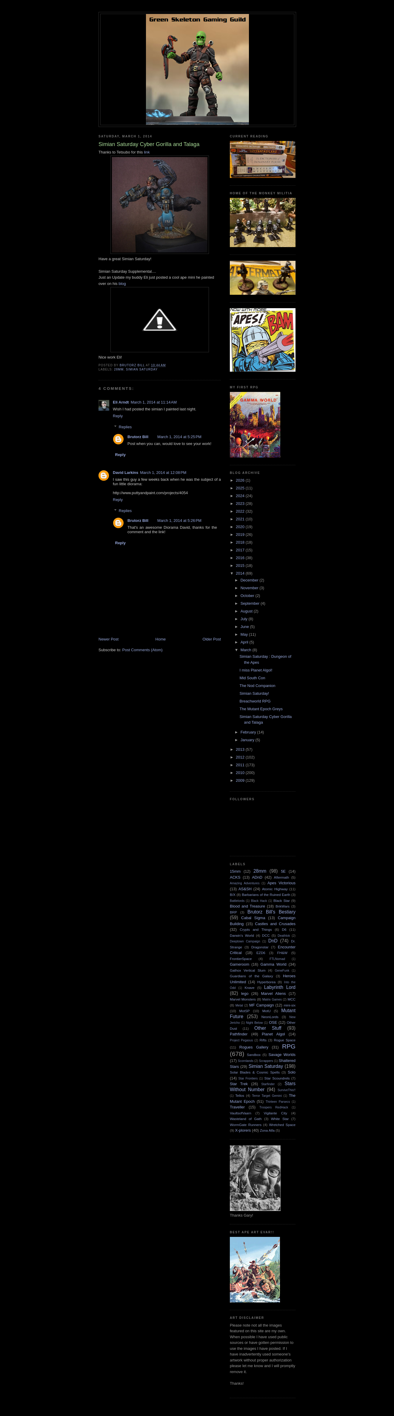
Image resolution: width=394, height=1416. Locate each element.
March (247, 650)
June (245, 626)
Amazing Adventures (244, 883)
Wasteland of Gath (246, 1119)
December (250, 580)
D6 (284, 929)
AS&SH (245, 889)
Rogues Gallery (253, 1047)
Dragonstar (260, 947)
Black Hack (259, 900)
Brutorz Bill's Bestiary (271, 911)
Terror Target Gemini (267, 1095)
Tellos (239, 1095)
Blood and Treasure (247, 906)
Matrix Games (272, 999)
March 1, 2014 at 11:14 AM (154, 402)
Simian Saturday (142, 369)
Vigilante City (275, 1113)
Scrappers (266, 1061)
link (147, 152)
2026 (241, 480)
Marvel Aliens (273, 993)
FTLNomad (277, 959)
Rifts (263, 1040)
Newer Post (108, 639)
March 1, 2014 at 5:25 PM (179, 437)
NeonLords (269, 1017)
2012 (241, 757)
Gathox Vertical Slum (248, 970)
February (249, 732)
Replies (125, 427)
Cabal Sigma (253, 918)
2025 (241, 488)
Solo (292, 1072)
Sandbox (254, 1055)
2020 (241, 527)
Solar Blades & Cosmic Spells (255, 1072)
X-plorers (243, 1130)
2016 (241, 558)
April (245, 642)
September (251, 603)
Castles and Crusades (275, 924)
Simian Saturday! (254, 693)
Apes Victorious (281, 883)
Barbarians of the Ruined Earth (266, 895)
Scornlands (245, 1061)
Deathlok (284, 935)
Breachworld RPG (254, 701)
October (248, 595)
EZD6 (260, 953)
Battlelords (237, 900)
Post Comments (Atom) (142, 650)
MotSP (244, 1011)
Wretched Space (282, 1125)
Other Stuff (267, 1028)
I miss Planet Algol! (255, 670)
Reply (118, 416)
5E (283, 871)
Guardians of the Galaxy (251, 976)
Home (161, 639)
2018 (241, 542)
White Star (280, 1119)
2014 (241, 573)
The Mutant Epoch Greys (261, 709)
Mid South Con (252, 678)
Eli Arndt (121, 402)
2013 (241, 749)
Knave (249, 988)
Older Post (212, 639)
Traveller (237, 1107)
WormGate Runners (245, 1125)
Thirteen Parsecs (278, 1101)
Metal (239, 1005)
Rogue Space (285, 1040)
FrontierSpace (241, 959)
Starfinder (268, 1084)
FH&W (282, 953)
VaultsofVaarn (240, 1113)
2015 (241, 565)
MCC (291, 999)
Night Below (254, 1022)
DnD (273, 940)
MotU (266, 1011)
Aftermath (281, 877)
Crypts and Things (256, 929)
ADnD (257, 877)
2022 (241, 511)
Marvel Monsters (243, 999)
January (248, 740)
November (250, 588)
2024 (241, 496)
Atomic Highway (275, 889)
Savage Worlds (282, 1054)
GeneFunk (282, 970)
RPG (289, 1046)
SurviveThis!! (287, 1090)
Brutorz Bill (137, 437)
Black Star (281, 900)
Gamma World (274, 964)
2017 (241, 550)
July (245, 619)
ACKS (235, 877)
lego (245, 993)
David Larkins (125, 472)
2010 (241, 772)
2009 (241, 780)
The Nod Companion (257, 685)
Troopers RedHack (273, 1107)
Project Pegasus (241, 1040)
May (245, 634)
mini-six (290, 1005)
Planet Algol (273, 1034)
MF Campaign (261, 1005)
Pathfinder (238, 1034)
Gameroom (239, 964)
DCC (266, 935)
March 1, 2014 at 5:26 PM (179, 520)
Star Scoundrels (277, 1078)
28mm (119, 369)
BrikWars (283, 906)
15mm (235, 871)
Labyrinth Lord (280, 987)
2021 (241, 519)
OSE (273, 1022)
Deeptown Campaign (245, 941)
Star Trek (239, 1084)
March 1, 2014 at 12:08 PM (163, 472)
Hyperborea (266, 982)
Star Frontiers (248, 1078)
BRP (233, 912)
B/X (233, 895)
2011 (241, 765)
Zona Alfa (267, 1130)
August (247, 611)
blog (122, 283)
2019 (241, 534)
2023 (241, 503)
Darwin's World (242, 935)
